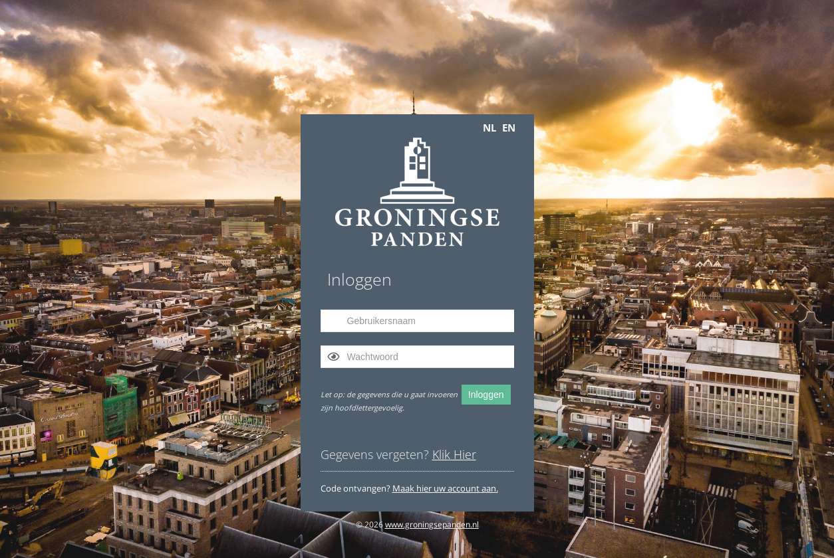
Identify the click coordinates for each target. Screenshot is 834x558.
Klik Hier (454, 454)
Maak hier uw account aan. (445, 488)
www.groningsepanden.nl (432, 524)
